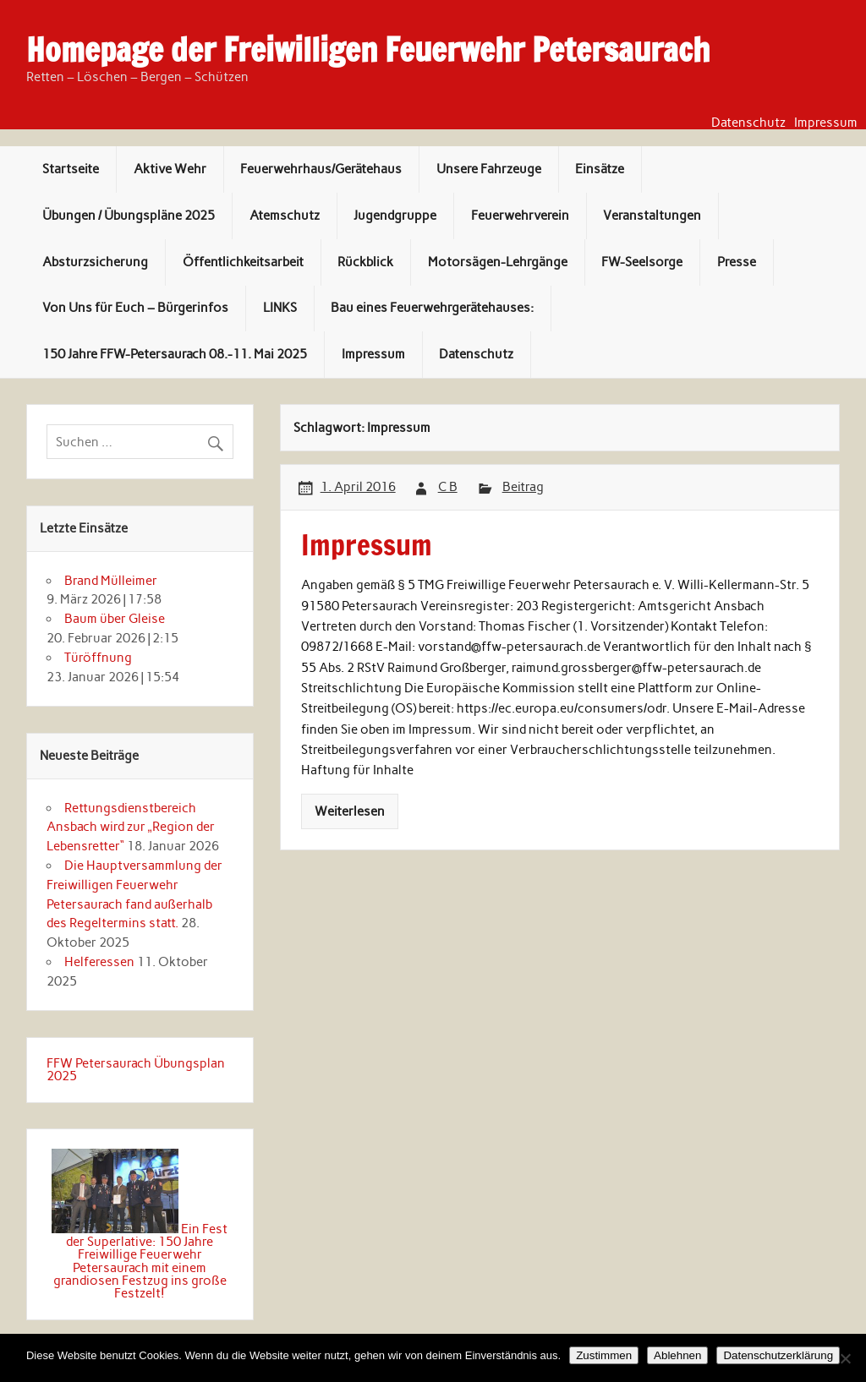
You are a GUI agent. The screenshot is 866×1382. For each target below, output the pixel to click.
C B (448, 486)
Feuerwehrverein (520, 215)
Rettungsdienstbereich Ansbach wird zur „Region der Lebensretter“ (131, 827)
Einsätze (599, 169)
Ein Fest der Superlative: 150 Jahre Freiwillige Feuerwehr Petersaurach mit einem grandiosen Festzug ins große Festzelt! (140, 1261)
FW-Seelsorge (641, 262)
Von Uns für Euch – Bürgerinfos (135, 307)
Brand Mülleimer (110, 580)
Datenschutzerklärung (778, 1355)
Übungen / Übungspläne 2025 (128, 215)
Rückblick (365, 262)
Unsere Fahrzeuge (488, 169)
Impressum (826, 123)
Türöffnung (98, 657)
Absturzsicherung (95, 262)
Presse (736, 262)
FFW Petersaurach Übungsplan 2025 (136, 1070)
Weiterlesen (350, 811)
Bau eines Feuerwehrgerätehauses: (432, 307)
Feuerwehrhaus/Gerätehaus (321, 169)
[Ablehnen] (844, 1358)
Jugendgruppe (395, 215)
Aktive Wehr (170, 169)
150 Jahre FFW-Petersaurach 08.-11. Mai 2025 (174, 354)
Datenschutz (748, 123)
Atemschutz (284, 215)
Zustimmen (604, 1355)
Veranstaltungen (652, 215)
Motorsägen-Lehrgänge (497, 262)
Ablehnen (677, 1355)
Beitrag (523, 486)
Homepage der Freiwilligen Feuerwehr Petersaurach (368, 50)
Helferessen (99, 962)
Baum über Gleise (114, 618)
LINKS (280, 307)
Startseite (70, 169)
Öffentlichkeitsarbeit (243, 262)
